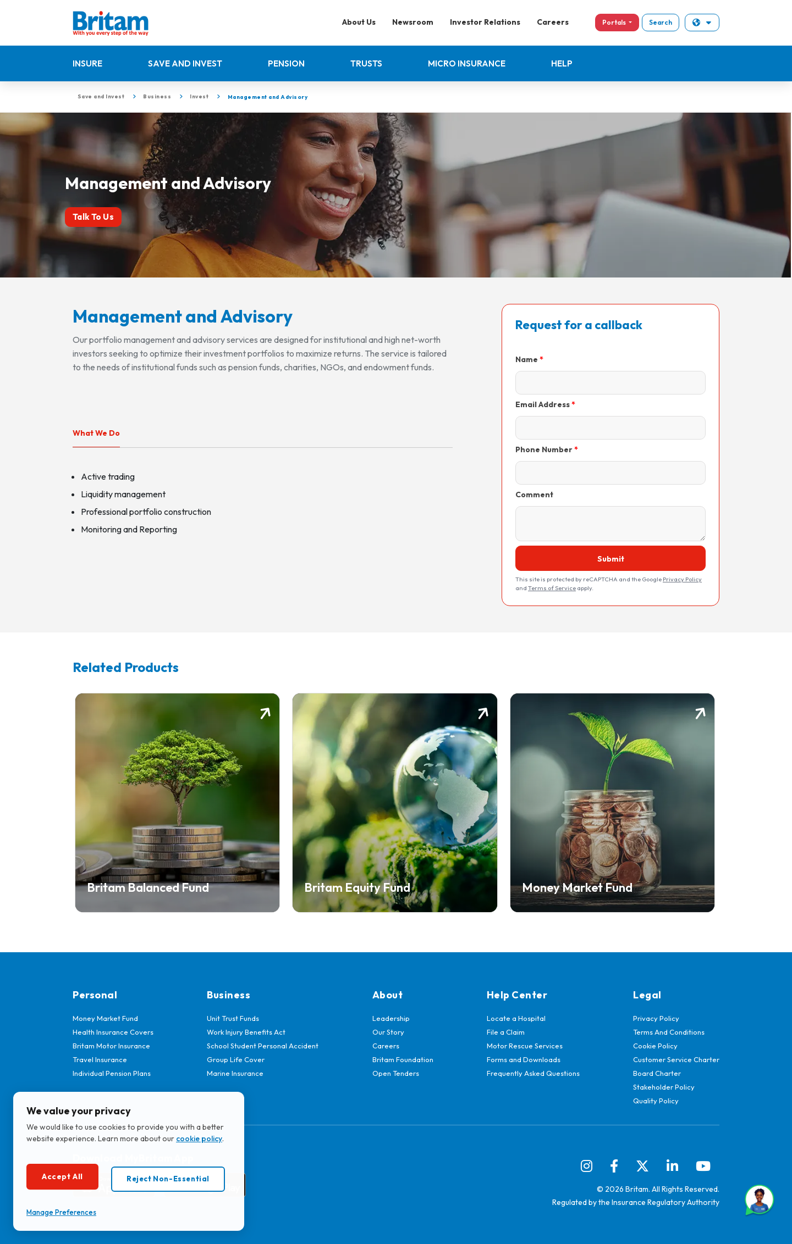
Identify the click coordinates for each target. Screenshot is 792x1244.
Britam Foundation (402, 1059)
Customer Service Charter (676, 1059)
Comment (534, 494)
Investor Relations (485, 22)
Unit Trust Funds (233, 1018)
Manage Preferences (61, 1212)
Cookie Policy (655, 1045)
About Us (359, 22)
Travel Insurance (100, 1059)
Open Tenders (395, 1073)
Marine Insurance (235, 1073)
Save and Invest (185, 63)
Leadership (391, 1018)
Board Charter (657, 1073)
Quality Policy (656, 1100)
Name (526, 359)
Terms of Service (552, 588)
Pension (286, 63)
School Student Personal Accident (262, 1045)
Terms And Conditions (669, 1032)
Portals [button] (614, 22)
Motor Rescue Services (525, 1045)
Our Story (388, 1032)
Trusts (366, 63)
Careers (553, 22)
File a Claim (506, 1032)
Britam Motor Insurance (111, 1045)
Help (562, 63)
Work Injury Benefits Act (246, 1032)
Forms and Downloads (523, 1059)
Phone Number (544, 449)
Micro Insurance (466, 63)
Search (660, 22)
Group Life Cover (236, 1059)
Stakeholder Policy (664, 1086)
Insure (87, 63)
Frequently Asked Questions (533, 1073)
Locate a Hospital (516, 1018)
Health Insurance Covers (113, 1032)
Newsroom (412, 22)
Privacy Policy (682, 579)
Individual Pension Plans (112, 1073)
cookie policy (199, 1138)
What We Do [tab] (96, 433)
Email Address (542, 404)
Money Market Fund (105, 1018)
